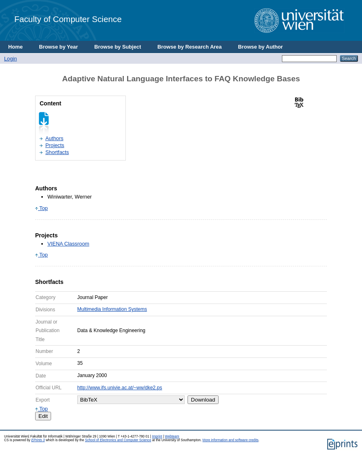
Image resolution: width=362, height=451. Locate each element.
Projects (54, 145)
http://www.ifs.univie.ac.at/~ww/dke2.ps (119, 388)
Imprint (157, 436)
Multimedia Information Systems (112, 309)
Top (41, 208)
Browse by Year (58, 47)
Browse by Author (260, 47)
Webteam (172, 436)
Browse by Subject (117, 47)
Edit (43, 416)
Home (15, 47)
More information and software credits (231, 440)
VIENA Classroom (68, 244)
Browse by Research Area (189, 47)
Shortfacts (57, 152)
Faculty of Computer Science (68, 19)
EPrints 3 (38, 440)
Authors (54, 138)
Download (203, 400)
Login (10, 59)
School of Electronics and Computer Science (118, 440)
